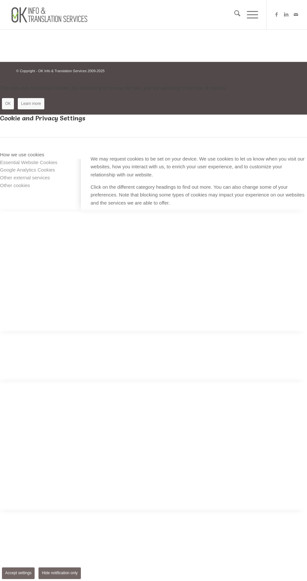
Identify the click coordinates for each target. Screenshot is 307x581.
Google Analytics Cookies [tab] (27, 170)
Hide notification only (60, 573)
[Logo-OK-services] (51, 14)
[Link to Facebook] (276, 14)
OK (8, 103)
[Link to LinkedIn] (286, 14)
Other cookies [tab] (15, 185)
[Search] (234, 14)
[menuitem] (234, 14)
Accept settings (18, 573)
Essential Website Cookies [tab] (28, 162)
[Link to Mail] (296, 14)
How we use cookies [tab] (22, 154)
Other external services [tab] (25, 177)
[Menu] (249, 14)
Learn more (31, 103)
